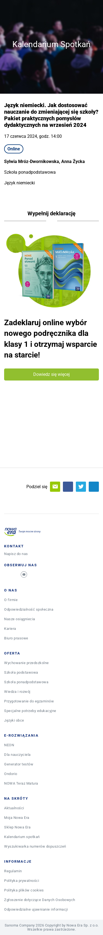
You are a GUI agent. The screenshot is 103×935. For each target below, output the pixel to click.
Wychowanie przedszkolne (26, 663)
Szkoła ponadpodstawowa (26, 682)
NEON (9, 745)
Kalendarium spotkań (22, 837)
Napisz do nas (16, 554)
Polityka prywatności (21, 881)
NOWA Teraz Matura (21, 783)
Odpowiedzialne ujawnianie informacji (36, 909)
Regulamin (13, 871)
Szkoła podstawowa (21, 672)
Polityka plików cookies (24, 890)
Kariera (10, 629)
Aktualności (14, 808)
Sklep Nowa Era (17, 827)
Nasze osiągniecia (19, 619)
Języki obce (14, 720)
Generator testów (18, 764)
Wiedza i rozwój (17, 692)
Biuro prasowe (16, 638)
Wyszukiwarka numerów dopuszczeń (35, 846)
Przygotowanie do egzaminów (29, 701)
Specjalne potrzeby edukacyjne (30, 711)
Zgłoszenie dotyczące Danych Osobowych (39, 900)
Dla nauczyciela (17, 755)
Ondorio (10, 774)
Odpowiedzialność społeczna (28, 609)
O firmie (11, 600)
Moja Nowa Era (16, 818)
